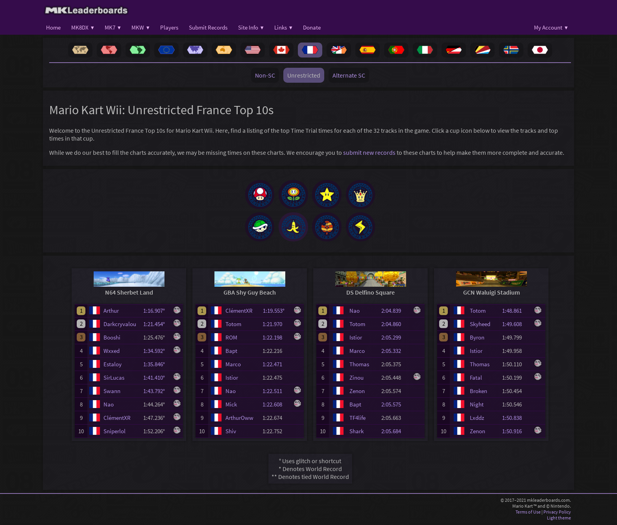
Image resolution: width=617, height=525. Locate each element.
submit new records (369, 152)
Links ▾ (283, 27)
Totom (233, 325)
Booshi (111, 338)
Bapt (231, 352)
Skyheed (480, 325)
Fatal (476, 378)
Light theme (559, 519)
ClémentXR (117, 419)
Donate (312, 27)
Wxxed (111, 352)
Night (477, 405)
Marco (233, 365)
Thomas (359, 365)
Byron (477, 338)
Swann (111, 392)
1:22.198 (275, 338)
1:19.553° (276, 312)
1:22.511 (275, 392)
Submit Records (208, 27)
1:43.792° (156, 392)
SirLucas (113, 378)
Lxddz (477, 419)
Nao (108, 405)
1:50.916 (515, 432)
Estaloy (112, 365)
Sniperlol (114, 432)
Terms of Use (528, 513)
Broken (478, 392)
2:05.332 (394, 352)
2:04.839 (394, 312)
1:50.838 (515, 419)
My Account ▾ (551, 27)
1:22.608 (275, 405)
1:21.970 (275, 325)
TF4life (357, 419)
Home (53, 27)
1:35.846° (156, 365)
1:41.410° (156, 378)
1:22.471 (275, 365)
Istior (231, 378)
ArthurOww (239, 419)
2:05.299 (394, 338)
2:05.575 (394, 405)
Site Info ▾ (251, 27)
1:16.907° (156, 312)
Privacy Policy (557, 513)
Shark (356, 432)
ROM (231, 338)
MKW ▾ (140, 27)
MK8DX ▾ (82, 27)
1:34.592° (156, 352)
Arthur (111, 312)
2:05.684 (394, 432)
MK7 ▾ (113, 27)
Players (169, 27)
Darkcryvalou (119, 325)
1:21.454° (156, 325)
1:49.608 (515, 325)
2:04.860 (394, 325)
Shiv (230, 432)
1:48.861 (515, 312)
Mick (231, 405)
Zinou (356, 378)
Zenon (357, 392)
